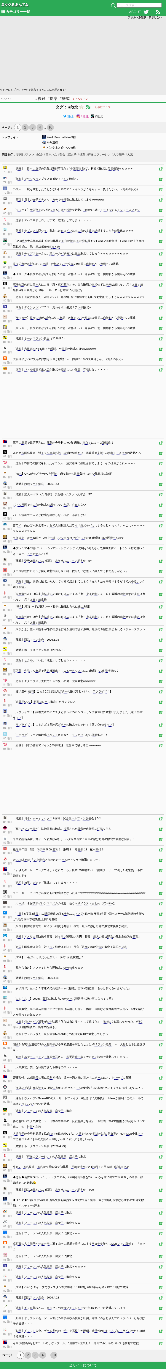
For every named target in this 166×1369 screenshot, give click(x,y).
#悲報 (19, 154)
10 (50, 127)
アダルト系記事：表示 (145, 17)
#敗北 (68, 116)
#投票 (81, 154)
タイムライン (80, 98)
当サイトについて (83, 1365)
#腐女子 (72, 154)
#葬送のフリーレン (98, 154)
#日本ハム (50, 154)
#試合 (39, 154)
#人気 (129, 154)
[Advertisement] (83, 53)
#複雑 (40, 98)
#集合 (61, 154)
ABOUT (135, 12)
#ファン (29, 154)
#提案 (52, 98)
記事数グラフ (102, 107)
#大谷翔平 (118, 154)
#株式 (65, 98)
